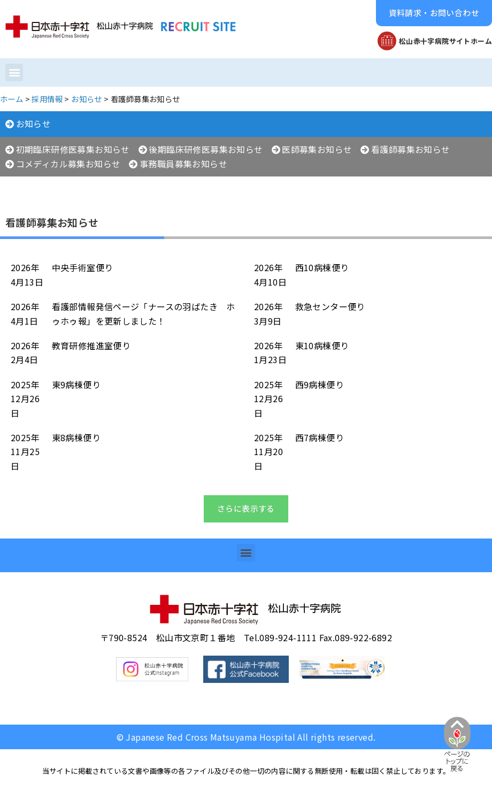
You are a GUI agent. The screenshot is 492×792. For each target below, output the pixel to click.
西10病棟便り (322, 267)
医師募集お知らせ (317, 149)
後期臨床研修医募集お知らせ (206, 149)
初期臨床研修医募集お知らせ (73, 149)
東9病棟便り (76, 384)
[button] (434, 13)
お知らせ (33, 123)
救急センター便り (330, 306)
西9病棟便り (319, 384)
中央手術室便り (82, 267)
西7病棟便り (319, 437)
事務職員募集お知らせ (183, 163)
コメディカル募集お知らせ (68, 163)
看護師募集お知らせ (410, 149)
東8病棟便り (76, 437)
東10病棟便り (322, 345)
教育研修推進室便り (91, 345)
